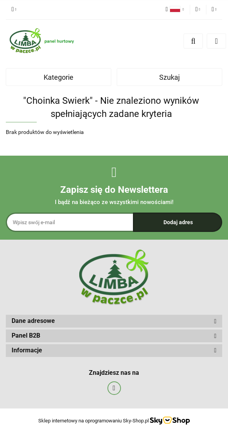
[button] (114, 321)
